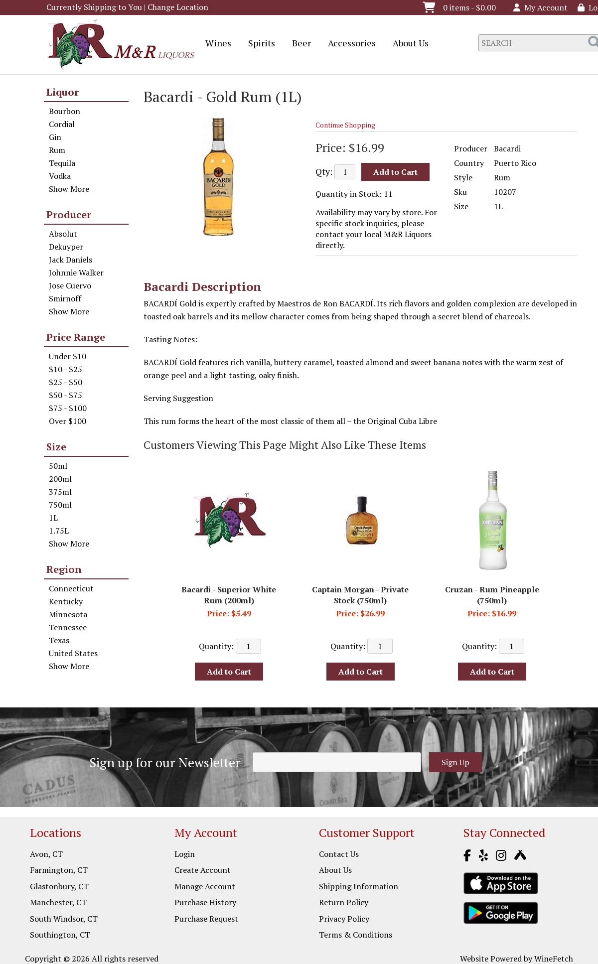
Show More (69, 188)
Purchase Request (206, 918)
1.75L (59, 530)
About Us (407, 44)
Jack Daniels (70, 259)
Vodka (60, 175)
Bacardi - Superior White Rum (228, 595)
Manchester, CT (58, 902)
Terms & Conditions (355, 934)
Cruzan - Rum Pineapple (492, 595)
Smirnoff (65, 298)
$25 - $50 (65, 382)
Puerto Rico (515, 162)
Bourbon (64, 111)
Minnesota (68, 614)
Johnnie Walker (76, 272)
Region (64, 569)
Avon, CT (46, 853)
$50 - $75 (65, 395)
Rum (57, 149)
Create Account (202, 869)
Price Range (75, 337)
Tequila (62, 162)
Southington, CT (60, 934)
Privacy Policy (344, 918)
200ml (60, 478)
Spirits (258, 44)
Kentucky (66, 601)
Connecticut (71, 588)
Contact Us (339, 853)
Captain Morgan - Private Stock (360, 595)
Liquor (62, 92)
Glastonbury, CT (59, 886)
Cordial (62, 124)
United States (73, 653)
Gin (55, 137)
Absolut (63, 233)
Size (56, 446)
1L (53, 517)
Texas (59, 640)
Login (184, 853)
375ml (60, 491)
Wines (215, 44)
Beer (298, 44)
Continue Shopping (345, 125)
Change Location (178, 6)
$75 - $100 (68, 408)
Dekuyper (66, 246)
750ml (60, 504)
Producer (68, 214)
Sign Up (455, 762)
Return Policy (343, 902)
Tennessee (68, 627)
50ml (58, 465)
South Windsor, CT (64, 918)
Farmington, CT (59, 869)
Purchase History (205, 902)
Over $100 (67, 420)
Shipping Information (358, 886)
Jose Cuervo (70, 285)
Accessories (348, 44)
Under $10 (67, 356)
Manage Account (204, 886)
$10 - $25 (65, 369)
